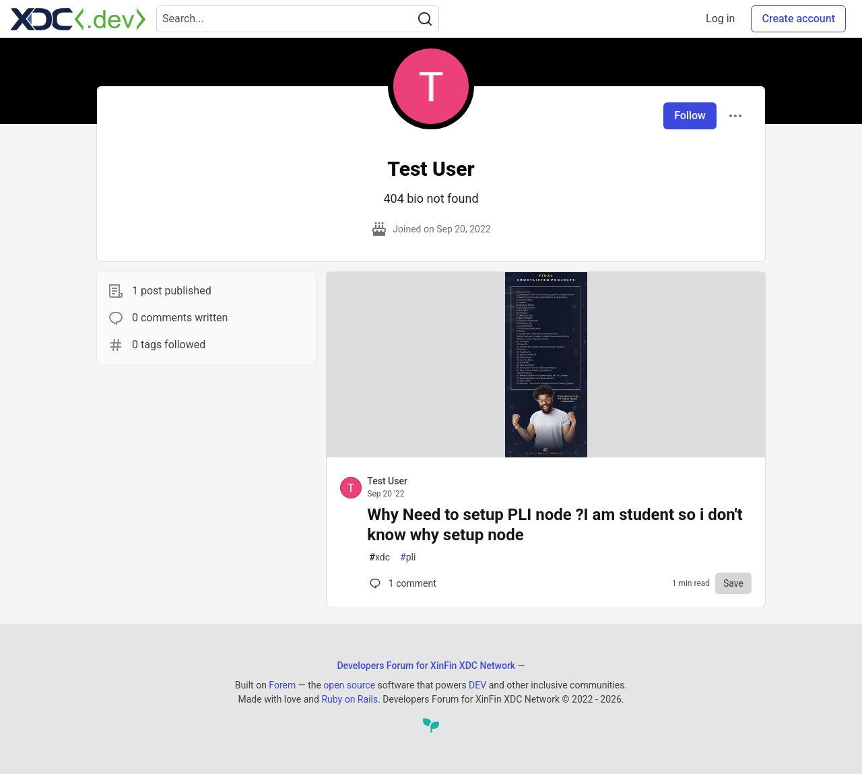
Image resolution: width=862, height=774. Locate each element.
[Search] (424, 19)
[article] (546, 453)
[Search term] (297, 18)
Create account (798, 18)
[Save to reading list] (733, 583)
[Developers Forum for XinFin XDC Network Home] (78, 18)
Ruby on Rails (349, 699)
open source (349, 685)
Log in (720, 18)
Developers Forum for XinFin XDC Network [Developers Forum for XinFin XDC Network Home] (426, 665)
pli (408, 557)
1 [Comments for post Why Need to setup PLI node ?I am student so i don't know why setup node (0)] (401, 583)
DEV (477, 685)
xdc (379, 557)
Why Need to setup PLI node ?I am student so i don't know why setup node (554, 524)
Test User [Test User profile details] (387, 481)
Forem (282, 685)
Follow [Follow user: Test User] (690, 115)
